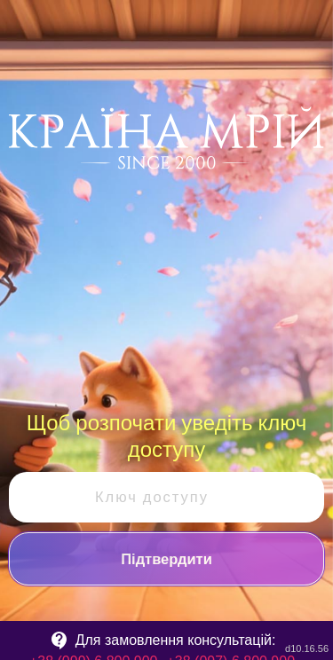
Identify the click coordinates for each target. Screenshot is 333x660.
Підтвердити (166, 558)
